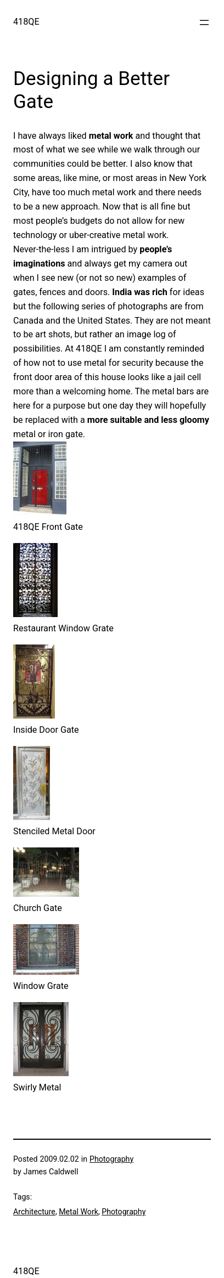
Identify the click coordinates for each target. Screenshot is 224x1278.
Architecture (34, 1211)
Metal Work (78, 1211)
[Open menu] (204, 22)
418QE (26, 21)
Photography (111, 1159)
